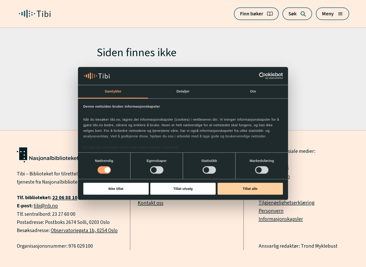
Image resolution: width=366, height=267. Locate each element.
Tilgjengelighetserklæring (286, 202)
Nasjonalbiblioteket (63, 182)
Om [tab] (253, 91)
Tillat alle (250, 189)
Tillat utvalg (183, 189)
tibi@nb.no (46, 205)
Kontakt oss (150, 203)
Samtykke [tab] (113, 91)
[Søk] (297, 13)
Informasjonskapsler (281, 219)
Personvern (271, 211)
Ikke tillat (115, 189)
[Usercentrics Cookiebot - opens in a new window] (262, 75)
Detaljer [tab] (183, 91)
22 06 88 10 (64, 197)
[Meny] (332, 13)
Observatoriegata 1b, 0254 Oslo (84, 230)
